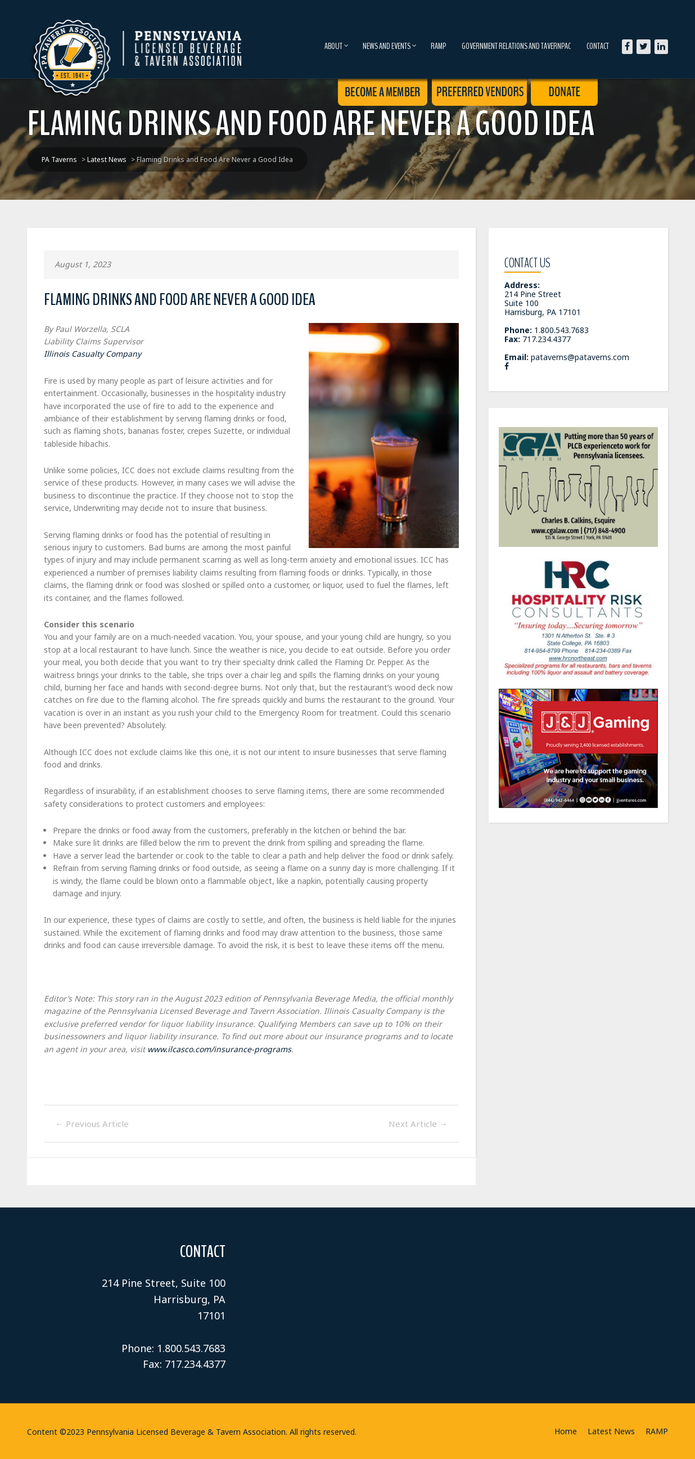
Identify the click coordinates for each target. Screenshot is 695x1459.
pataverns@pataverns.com (580, 357)
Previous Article (92, 1123)
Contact (597, 46)
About (336, 46)
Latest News (611, 1431)
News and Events (390, 46)
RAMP (438, 46)
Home (565, 1431)
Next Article (418, 1123)
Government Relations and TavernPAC (516, 46)
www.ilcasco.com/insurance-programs (219, 1049)
